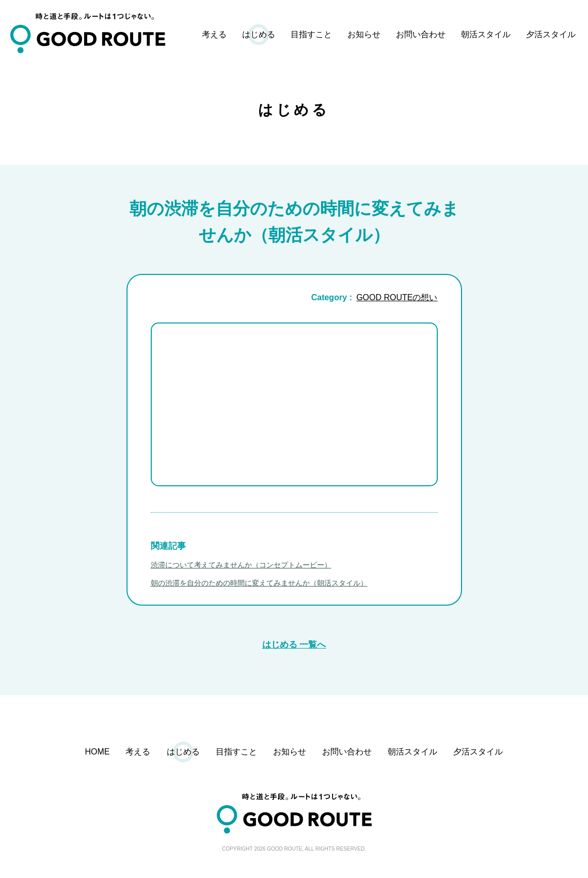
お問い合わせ (421, 34)
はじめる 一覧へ (294, 646)
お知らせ (363, 34)
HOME (97, 752)
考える (214, 34)
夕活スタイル (551, 34)
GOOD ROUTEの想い (396, 298)
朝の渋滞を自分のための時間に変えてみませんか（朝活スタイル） (259, 584)
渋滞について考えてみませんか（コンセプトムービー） (241, 566)
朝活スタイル (486, 34)
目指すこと (311, 34)
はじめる (258, 34)
